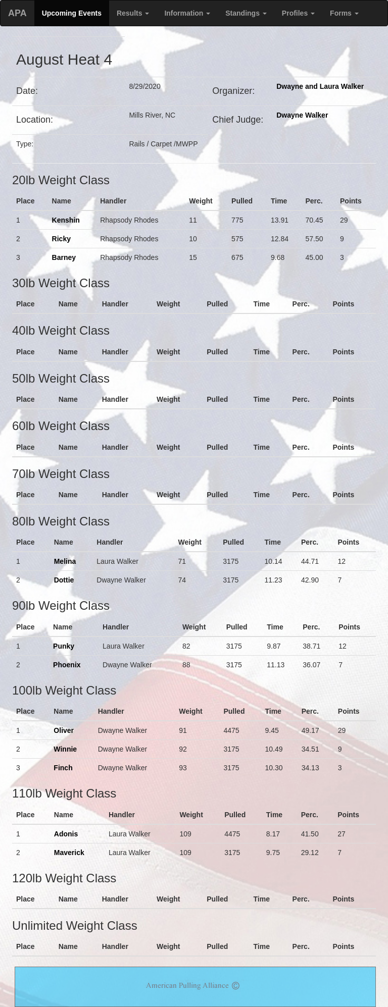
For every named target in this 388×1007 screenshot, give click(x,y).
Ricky (61, 239)
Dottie (64, 580)
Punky (63, 646)
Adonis (66, 834)
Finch (63, 768)
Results (133, 13)
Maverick (69, 853)
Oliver (64, 730)
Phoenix (66, 665)
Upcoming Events (72, 13)
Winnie (65, 749)
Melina (65, 561)
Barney (64, 257)
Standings (246, 13)
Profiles (298, 13)
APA (17, 13)
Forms (344, 13)
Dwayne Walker (302, 115)
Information (187, 13)
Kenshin (66, 220)
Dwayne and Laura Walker (320, 86)
